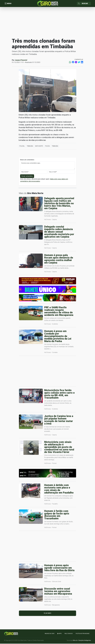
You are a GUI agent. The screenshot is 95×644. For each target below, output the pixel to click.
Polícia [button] (47, 146)
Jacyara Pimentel (21, 60)
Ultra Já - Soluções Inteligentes (82, 640)
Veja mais (47, 614)
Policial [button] (22, 146)
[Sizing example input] (86, 4)
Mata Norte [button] (39, 146)
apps (59, 634)
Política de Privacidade (82, 634)
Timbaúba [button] (30, 146)
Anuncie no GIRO (49, 634)
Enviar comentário (27, 176)
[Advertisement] (47, 23)
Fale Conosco (68, 634)
